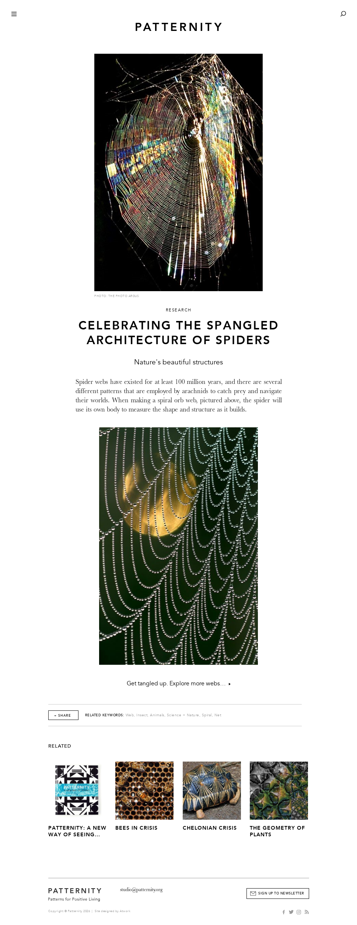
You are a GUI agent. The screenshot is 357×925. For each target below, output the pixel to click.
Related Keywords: (105, 715)
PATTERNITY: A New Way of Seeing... (77, 831)
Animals (157, 715)
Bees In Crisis (136, 828)
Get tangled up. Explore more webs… (179, 683)
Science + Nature (183, 715)
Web (130, 715)
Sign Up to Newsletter (281, 893)
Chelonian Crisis (210, 828)
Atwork (125, 911)
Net (217, 715)
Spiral (207, 715)
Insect (141, 715)
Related (59, 746)
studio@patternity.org (141, 889)
